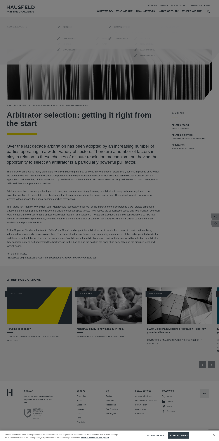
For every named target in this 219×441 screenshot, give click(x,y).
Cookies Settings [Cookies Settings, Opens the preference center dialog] (155, 435)
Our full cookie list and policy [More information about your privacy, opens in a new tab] (95, 438)
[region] (109, 435)
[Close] (214, 435)
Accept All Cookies (178, 435)
